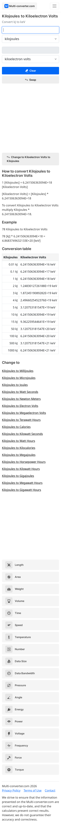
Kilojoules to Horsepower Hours (24, 462)
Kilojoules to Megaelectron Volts (24, 413)
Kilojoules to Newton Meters (21, 399)
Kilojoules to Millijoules (17, 371)
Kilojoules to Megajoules (18, 455)
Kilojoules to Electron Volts (20, 406)
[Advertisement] (30, 118)
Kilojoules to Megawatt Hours (22, 483)
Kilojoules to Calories (16, 427)
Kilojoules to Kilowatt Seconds (22, 434)
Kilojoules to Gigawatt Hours (21, 490)
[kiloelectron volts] (30, 50)
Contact (50, 790)
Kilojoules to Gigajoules (18, 476)
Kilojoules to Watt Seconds (20, 392)
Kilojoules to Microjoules (18, 378)
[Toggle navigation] (54, 6)
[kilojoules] (30, 30)
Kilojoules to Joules (15, 385)
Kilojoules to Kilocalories (18, 448)
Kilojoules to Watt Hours (18, 441)
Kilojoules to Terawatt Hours (21, 420)
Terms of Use (32, 790)
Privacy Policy (11, 790)
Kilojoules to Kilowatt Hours (21, 469)
